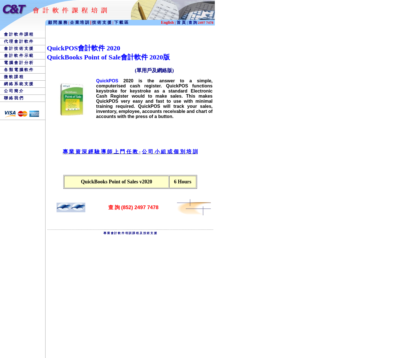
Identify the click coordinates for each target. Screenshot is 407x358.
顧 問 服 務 (58, 22)
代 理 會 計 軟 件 (18, 41)
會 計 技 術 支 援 (18, 48)
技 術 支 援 (102, 22)
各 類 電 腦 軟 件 (18, 69)
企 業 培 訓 (80, 22)
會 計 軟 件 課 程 (18, 34)
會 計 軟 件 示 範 (18, 55)
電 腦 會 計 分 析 (18, 62)
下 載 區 (121, 22)
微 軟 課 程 (13, 76)
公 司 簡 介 (13, 91)
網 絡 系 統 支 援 (18, 84)
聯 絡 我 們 (13, 98)
